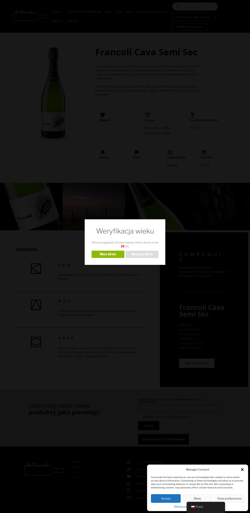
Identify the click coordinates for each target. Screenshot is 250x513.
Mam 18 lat (108, 254)
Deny (197, 498)
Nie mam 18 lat (142, 254)
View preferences (229, 498)
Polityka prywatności (185, 506)
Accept (166, 498)
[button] (242, 469)
